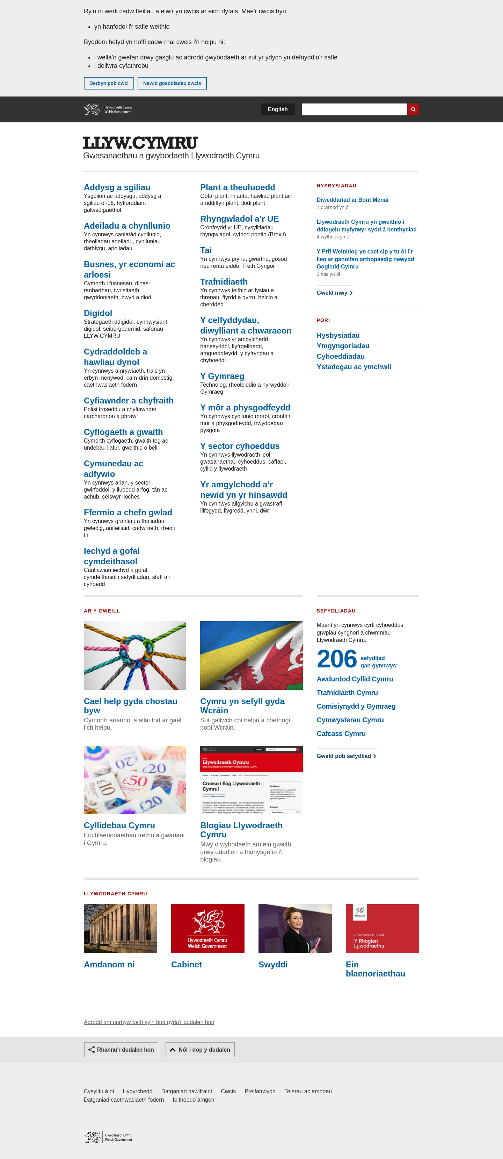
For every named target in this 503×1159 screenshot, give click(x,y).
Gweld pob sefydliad (344, 756)
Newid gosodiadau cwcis (172, 83)
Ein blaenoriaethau (382, 941)
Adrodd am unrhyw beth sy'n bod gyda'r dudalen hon (149, 1022)
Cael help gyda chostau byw (135, 668)
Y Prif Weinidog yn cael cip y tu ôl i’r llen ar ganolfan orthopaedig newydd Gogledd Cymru (365, 259)
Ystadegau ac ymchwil (354, 367)
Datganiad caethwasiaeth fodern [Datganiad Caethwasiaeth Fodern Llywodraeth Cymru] (124, 1100)
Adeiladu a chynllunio (127, 225)
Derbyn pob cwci (109, 83)
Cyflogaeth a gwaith (123, 432)
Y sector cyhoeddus (240, 446)
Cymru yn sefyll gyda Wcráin (251, 668)
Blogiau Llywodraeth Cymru (251, 792)
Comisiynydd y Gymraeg (356, 706)
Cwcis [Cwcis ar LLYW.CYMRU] (228, 1091)
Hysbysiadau (338, 335)
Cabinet (208, 936)
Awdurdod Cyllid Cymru (355, 679)
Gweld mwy (335, 293)
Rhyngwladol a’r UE (239, 218)
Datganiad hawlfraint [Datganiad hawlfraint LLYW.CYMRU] (186, 1091)
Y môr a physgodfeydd (245, 407)
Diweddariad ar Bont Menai (352, 200)
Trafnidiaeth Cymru (347, 692)
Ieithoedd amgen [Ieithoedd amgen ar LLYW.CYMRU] (193, 1100)
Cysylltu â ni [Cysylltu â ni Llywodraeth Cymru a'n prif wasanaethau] (99, 1091)
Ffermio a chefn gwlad (128, 512)
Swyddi (295, 936)
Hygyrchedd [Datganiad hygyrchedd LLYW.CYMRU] (137, 1091)
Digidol (98, 313)
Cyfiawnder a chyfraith (129, 400)
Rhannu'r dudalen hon (125, 1050)
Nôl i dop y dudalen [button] (204, 1050)
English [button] (278, 109)
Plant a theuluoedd (237, 187)
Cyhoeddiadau (341, 356)
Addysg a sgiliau (117, 187)
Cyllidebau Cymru (135, 788)
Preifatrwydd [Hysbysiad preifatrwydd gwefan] (260, 1091)
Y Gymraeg (222, 376)
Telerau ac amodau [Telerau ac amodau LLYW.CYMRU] (308, 1091)
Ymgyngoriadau (343, 346)
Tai (206, 250)
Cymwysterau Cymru (350, 720)
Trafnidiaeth (224, 281)
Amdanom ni (120, 936)
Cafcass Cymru (341, 733)
